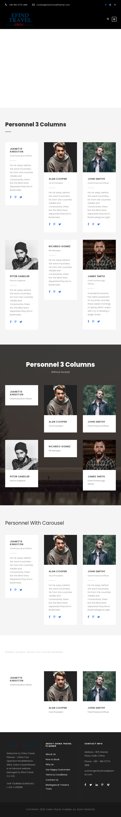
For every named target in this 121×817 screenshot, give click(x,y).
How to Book (52, 759)
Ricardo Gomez (60, 246)
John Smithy (96, 179)
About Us (51, 754)
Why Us (50, 764)
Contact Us (52, 779)
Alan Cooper (58, 179)
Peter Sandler (20, 276)
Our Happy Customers (58, 769)
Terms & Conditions (56, 774)
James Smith (96, 276)
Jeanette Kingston (16, 150)
